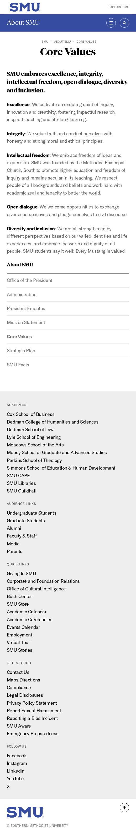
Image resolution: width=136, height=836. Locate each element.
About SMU (23, 22)
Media (13, 544)
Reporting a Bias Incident (32, 718)
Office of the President (29, 280)
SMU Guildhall (21, 491)
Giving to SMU (21, 573)
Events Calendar (23, 627)
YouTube (15, 778)
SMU (45, 41)
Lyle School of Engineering (34, 437)
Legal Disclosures (25, 695)
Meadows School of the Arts (35, 445)
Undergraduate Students (31, 513)
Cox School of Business (30, 414)
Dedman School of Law (30, 429)
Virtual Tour (18, 642)
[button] (124, 807)
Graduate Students (26, 520)
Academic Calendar (26, 612)
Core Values (19, 337)
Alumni (14, 528)
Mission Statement (26, 322)
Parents (14, 551)
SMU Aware (19, 726)
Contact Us (18, 672)
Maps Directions (23, 680)
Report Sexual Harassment (34, 711)
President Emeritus (26, 308)
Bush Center (19, 596)
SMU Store (18, 604)
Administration (21, 294)
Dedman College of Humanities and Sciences (52, 422)
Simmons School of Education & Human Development (61, 468)
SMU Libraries (21, 483)
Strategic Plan (21, 350)
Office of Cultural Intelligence (36, 589)
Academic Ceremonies (30, 619)
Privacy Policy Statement (32, 703)
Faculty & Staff (21, 536)
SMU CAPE (18, 475)
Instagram (17, 763)
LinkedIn (15, 771)
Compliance (19, 687)
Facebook (17, 756)
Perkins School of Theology (34, 460)
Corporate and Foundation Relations (43, 581)
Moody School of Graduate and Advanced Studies (57, 452)
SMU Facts (18, 365)
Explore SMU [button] (118, 7)
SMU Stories (19, 650)
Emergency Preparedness (32, 733)
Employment (19, 635)
